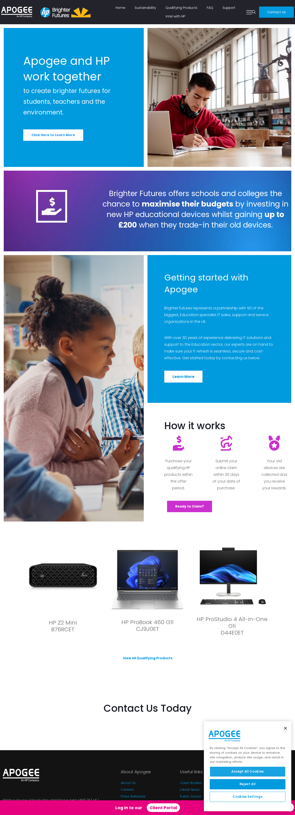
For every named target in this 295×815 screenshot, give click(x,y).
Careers (127, 789)
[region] (247, 766)
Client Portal (163, 808)
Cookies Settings (248, 796)
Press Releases (133, 796)
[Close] (285, 728)
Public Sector (190, 796)
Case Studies (191, 782)
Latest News (189, 789)
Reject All (248, 784)
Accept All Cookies (247, 771)
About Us (128, 782)
